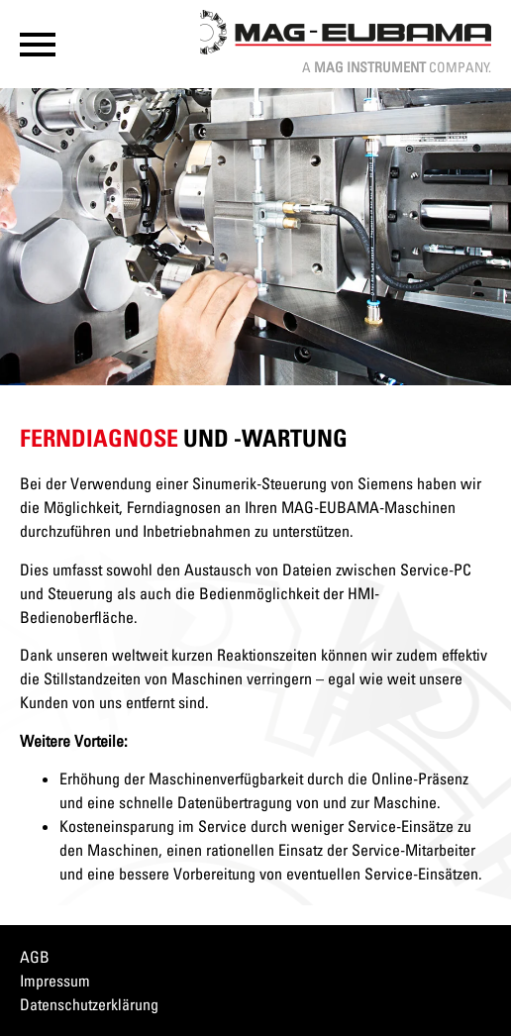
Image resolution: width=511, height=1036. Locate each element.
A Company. (396, 66)
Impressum (55, 980)
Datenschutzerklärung (89, 1004)
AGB (35, 957)
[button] (37, 44)
